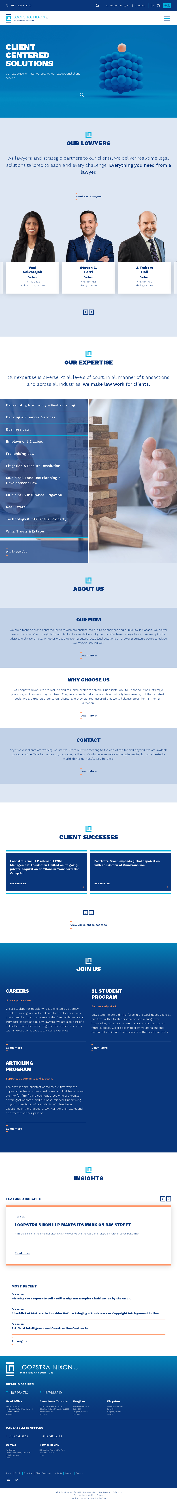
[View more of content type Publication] (18, 1294)
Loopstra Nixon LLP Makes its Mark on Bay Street (73, 1225)
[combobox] (46, 95)
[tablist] (88, 481)
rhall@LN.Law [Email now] (144, 285)
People (18, 1473)
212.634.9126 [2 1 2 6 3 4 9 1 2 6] (18, 1436)
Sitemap (77, 1495)
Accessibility (89, 1495)
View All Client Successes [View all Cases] (88, 925)
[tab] (44, 405)
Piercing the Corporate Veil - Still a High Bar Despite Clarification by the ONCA (71, 1298)
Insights (58, 1473)
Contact (140, 5)
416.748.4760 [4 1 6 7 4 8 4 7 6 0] (144, 281)
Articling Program (19, 1066)
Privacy (100, 1495)
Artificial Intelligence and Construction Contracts (50, 1328)
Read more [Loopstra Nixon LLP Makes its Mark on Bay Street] (22, 1253)
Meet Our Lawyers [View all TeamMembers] (89, 196)
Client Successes (43, 1473)
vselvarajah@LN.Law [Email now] (32, 285)
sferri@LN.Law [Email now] (88, 285)
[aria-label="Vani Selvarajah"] (32, 270)
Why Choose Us (89, 680)
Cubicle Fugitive (98, 1498)
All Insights (19, 1341)
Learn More (88, 655)
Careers (17, 991)
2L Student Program (118, 5)
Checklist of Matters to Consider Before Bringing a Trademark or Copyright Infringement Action (85, 1313)
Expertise (28, 1473)
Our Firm (88, 620)
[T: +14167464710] (18, 5)
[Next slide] (91, 312)
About (8, 1473)
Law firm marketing (80, 1498)
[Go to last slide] (85, 312)
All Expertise (16, 552)
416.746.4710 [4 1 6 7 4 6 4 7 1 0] (18, 1393)
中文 (167, 5)
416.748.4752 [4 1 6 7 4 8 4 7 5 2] (88, 281)
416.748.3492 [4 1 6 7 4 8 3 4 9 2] (32, 281)
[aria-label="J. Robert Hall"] (144, 270)
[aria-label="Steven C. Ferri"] (88, 270)
